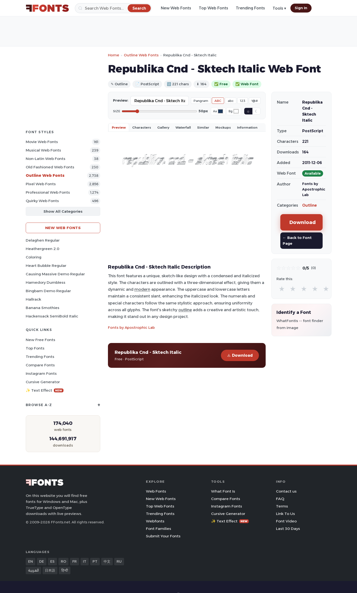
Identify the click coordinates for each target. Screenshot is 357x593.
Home (113, 55)
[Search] (113, 8)
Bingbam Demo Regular (48, 291)
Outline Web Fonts (45, 175)
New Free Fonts (40, 339)
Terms (282, 506)
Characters (141, 127)
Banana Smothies (42, 307)
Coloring (33, 257)
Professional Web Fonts (48, 192)
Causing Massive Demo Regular (55, 274)
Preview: (120, 100)
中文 (107, 561)
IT (84, 561)
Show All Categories (63, 211)
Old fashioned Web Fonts (50, 167)
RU (119, 561)
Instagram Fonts (41, 373)
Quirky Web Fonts (42, 200)
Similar (203, 127)
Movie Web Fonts (42, 141)
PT (95, 561)
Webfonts (155, 521)
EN (30, 561)
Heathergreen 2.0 (42, 248)
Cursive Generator (43, 382)
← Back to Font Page (297, 240)
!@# (254, 101)
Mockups (223, 127)
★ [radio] (282, 288)
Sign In (301, 8)
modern (142, 289)
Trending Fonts (250, 8)
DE (41, 561)
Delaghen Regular (43, 240)
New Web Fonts (176, 8)
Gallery (163, 127)
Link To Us (285, 513)
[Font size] (159, 111)
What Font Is (223, 491)
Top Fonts (35, 348)
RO (63, 561)
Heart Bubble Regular (46, 265)
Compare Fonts (40, 365)
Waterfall (183, 127)
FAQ (280, 498)
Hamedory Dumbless (45, 282)
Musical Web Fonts (43, 150)
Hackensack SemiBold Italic (52, 316)
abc (231, 101)
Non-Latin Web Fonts (45, 158)
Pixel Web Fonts (41, 184)
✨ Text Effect (44, 390)
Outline (309, 205)
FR (74, 561)
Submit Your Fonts (163, 536)
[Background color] (236, 111)
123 (242, 101)
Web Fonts (156, 491)
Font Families (158, 528)
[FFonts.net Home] (47, 8)
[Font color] (220, 111)
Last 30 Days (288, 528)
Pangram (201, 101)
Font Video (286, 521)
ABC (217, 101)
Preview (119, 127)
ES (52, 561)
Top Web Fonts (213, 8)
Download (240, 355)
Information (247, 127)
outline (185, 309)
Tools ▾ (279, 8)
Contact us (286, 491)
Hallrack (33, 299)
